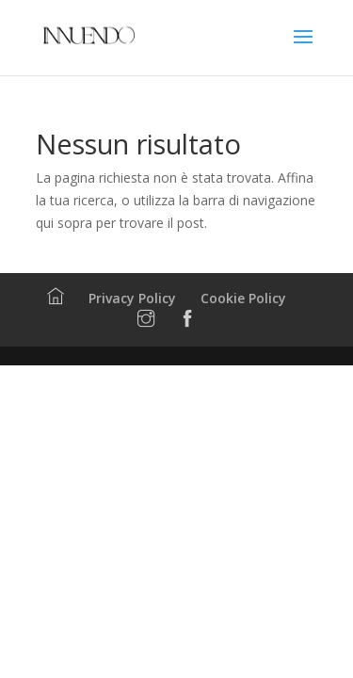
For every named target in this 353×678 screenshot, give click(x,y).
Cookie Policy (243, 298)
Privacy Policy (132, 298)
